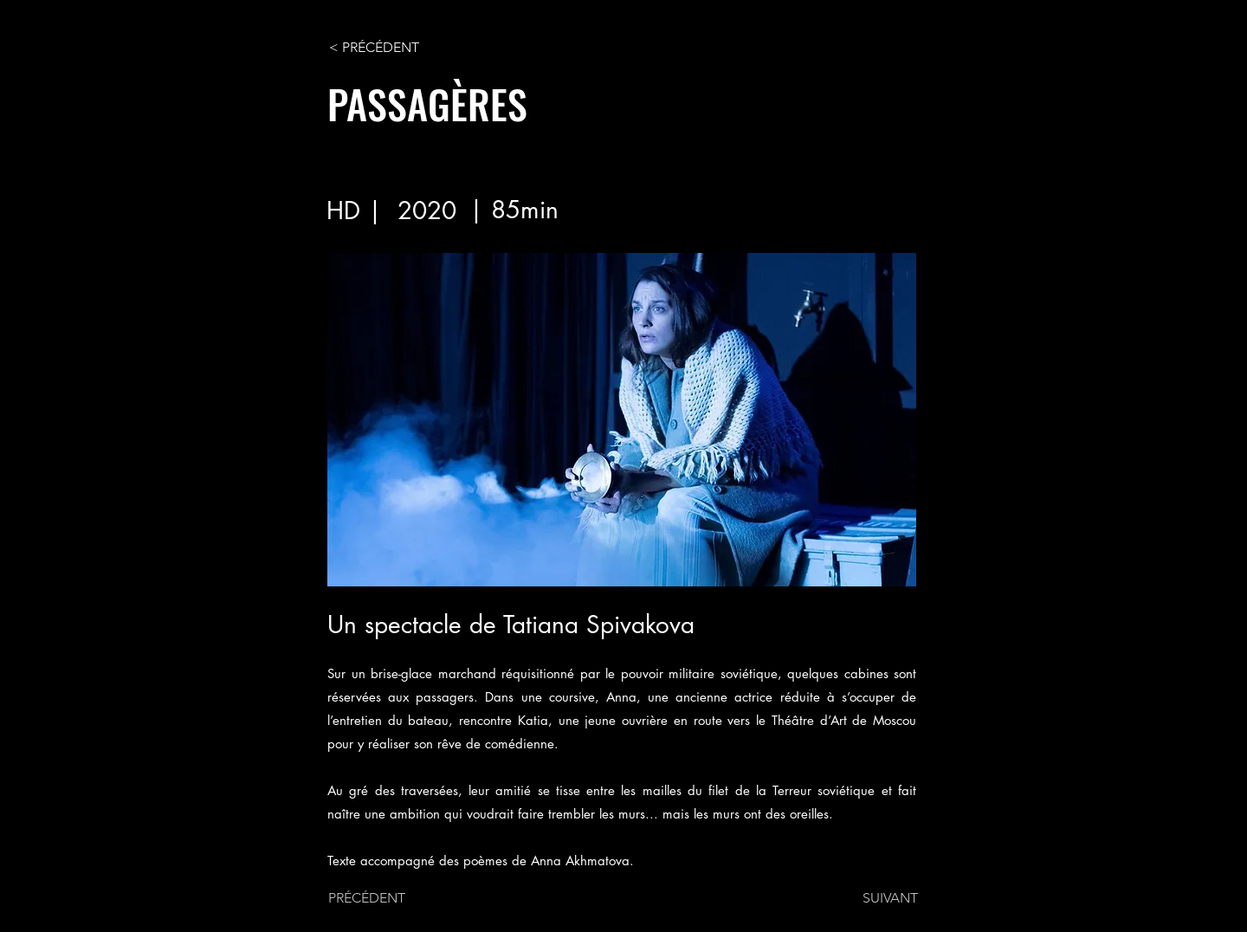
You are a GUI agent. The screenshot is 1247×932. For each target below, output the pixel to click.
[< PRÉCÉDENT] (386, 47)
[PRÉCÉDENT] (385, 898)
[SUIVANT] (874, 898)
